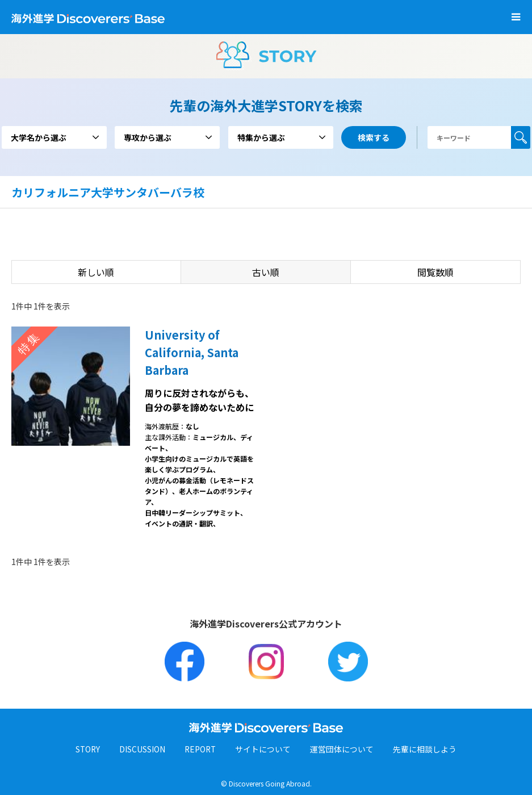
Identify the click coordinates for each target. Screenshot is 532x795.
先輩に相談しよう (426, 749)
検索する (520, 137)
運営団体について (343, 749)
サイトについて (264, 749)
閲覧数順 (435, 272)
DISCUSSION (142, 749)
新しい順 (96, 272)
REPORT (201, 749)
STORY (87, 749)
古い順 (265, 272)
